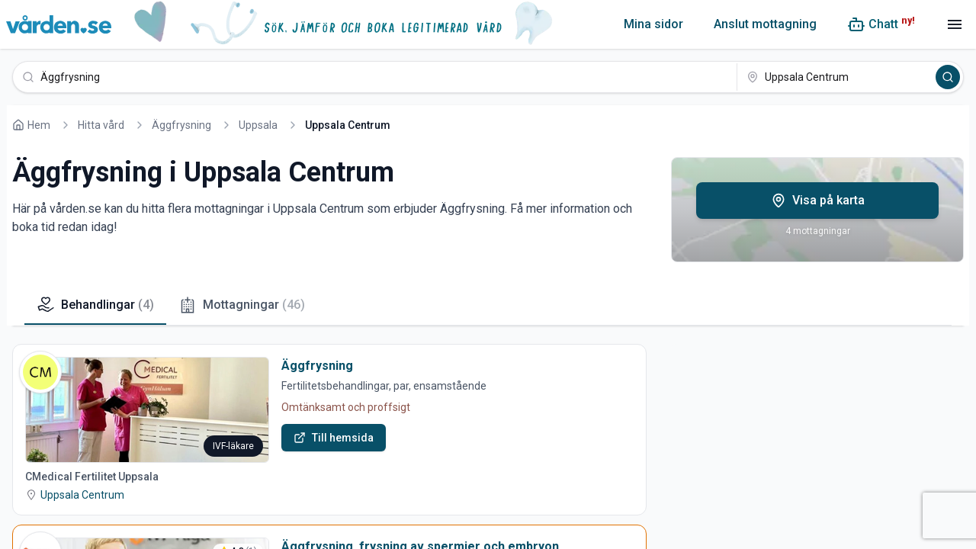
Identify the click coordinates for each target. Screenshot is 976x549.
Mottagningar (241, 305)
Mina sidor (653, 24)
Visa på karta (818, 200)
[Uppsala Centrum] (835, 77)
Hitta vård (101, 125)
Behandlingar (95, 305)
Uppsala (258, 125)
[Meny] (954, 24)
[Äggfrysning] (375, 77)
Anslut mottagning (765, 24)
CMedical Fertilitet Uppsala (92, 476)
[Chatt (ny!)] (881, 24)
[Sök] (948, 77)
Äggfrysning (181, 125)
